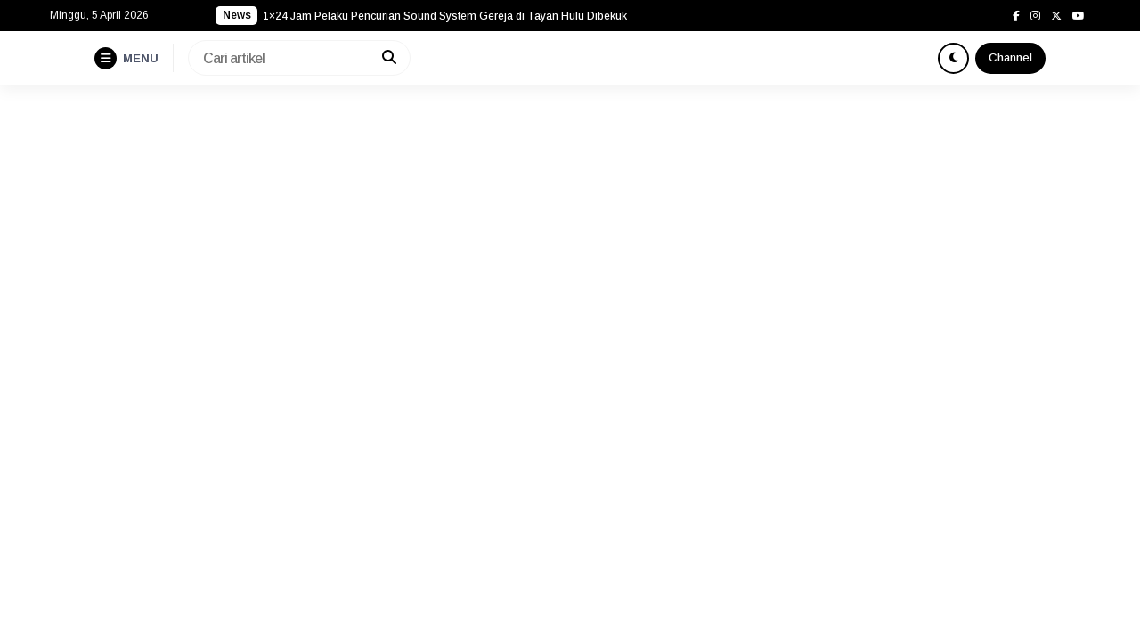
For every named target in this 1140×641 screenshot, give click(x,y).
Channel (1010, 57)
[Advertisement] (570, 219)
